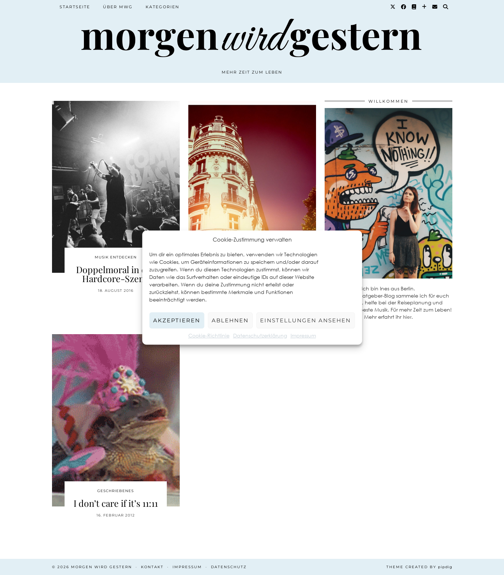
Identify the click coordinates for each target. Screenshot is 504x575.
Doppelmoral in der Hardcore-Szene (115, 273)
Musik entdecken (116, 257)
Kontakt (152, 567)
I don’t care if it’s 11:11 (116, 503)
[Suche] (446, 7)
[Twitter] (393, 7)
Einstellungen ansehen (305, 320)
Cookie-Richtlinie (209, 335)
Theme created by (419, 567)
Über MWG (118, 6)
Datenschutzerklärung (260, 335)
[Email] (435, 7)
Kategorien (162, 6)
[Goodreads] (414, 7)
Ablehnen (230, 320)
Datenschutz (229, 567)
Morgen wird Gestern (101, 567)
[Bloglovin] (424, 7)
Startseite (75, 6)
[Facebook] (404, 7)
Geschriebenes (115, 490)
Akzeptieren (176, 320)
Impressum (303, 335)
